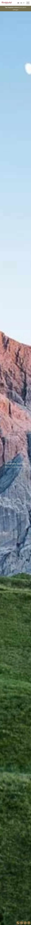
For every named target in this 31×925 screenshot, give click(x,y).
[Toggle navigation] (28, 2)
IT (23, 3)
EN (21, 3)
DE (18, 3)
